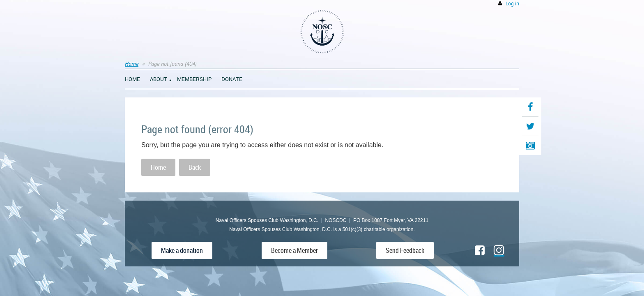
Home (131, 63)
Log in (512, 3)
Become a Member (294, 250)
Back (195, 167)
